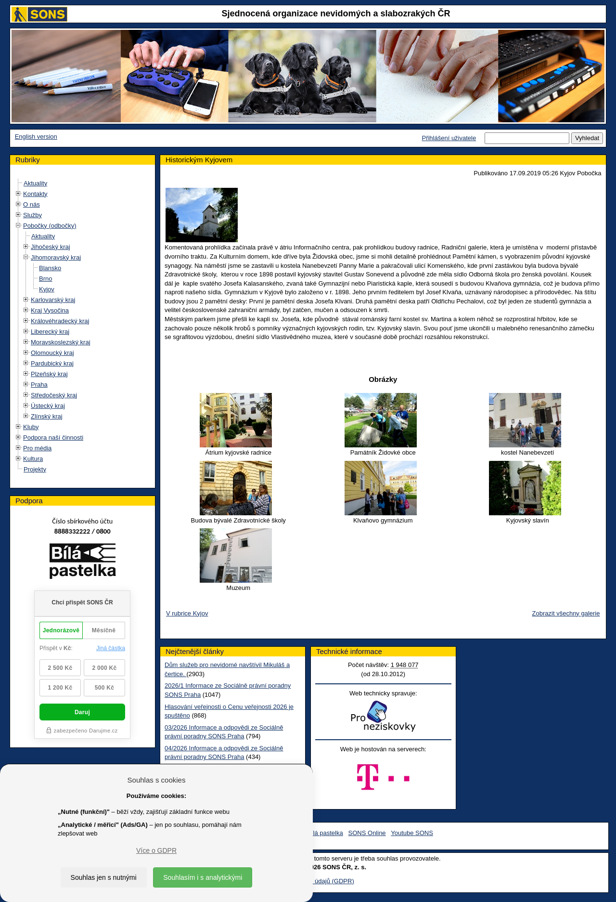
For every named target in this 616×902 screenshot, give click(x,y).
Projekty (35, 469)
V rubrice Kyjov (187, 613)
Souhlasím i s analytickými (202, 877)
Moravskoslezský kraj (60, 342)
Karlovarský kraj (53, 299)
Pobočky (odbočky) (50, 225)
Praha (39, 384)
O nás (31, 204)
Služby (32, 215)
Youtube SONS (412, 833)
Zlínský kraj (47, 416)
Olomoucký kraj (52, 352)
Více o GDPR (156, 850)
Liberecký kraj (50, 331)
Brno (45, 278)
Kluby (31, 427)
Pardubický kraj (52, 363)
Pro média (37, 448)
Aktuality (35, 183)
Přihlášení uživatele (449, 138)
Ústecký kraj (48, 405)
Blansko (50, 268)
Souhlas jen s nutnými (104, 877)
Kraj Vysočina (50, 310)
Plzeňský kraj (49, 374)
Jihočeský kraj (50, 246)
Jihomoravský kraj (56, 257)
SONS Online (367, 833)
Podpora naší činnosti (53, 437)
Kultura (33, 458)
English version (36, 136)
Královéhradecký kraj (60, 321)
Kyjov (46, 289)
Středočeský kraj (54, 395)
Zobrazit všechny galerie (566, 613)
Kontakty (35, 193)
